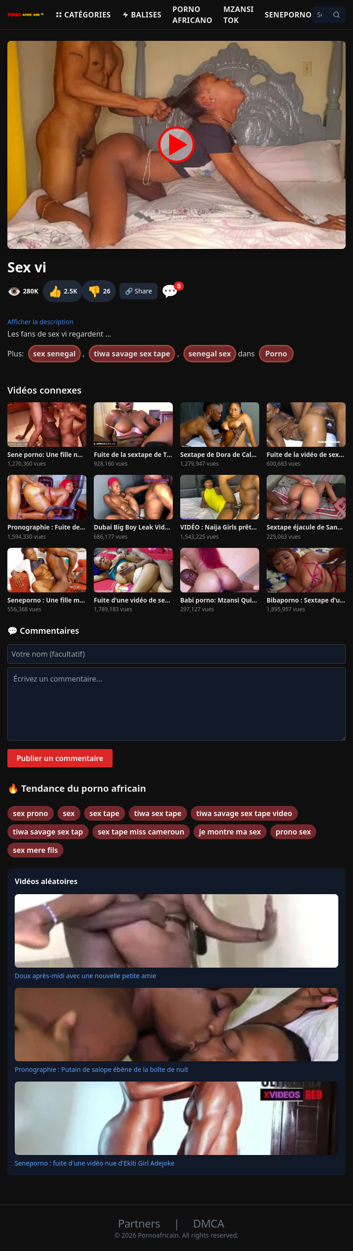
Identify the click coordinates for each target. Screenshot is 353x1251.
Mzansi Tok (238, 14)
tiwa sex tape (158, 813)
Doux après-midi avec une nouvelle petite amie (85, 975)
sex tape (105, 813)
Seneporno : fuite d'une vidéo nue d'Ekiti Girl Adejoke (95, 1163)
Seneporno (288, 15)
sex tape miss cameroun (141, 832)
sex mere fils (35, 850)
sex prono (30, 813)
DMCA (208, 1223)
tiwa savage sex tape (132, 354)
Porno (276, 354)
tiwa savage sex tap (48, 832)
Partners (140, 1223)
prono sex (293, 832)
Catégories (83, 15)
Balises (141, 15)
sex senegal (54, 354)
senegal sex (209, 354)
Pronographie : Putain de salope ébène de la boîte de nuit (101, 1069)
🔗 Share (138, 291)
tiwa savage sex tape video (244, 813)
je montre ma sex (230, 832)
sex (69, 813)
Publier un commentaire (60, 758)
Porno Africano (192, 14)
